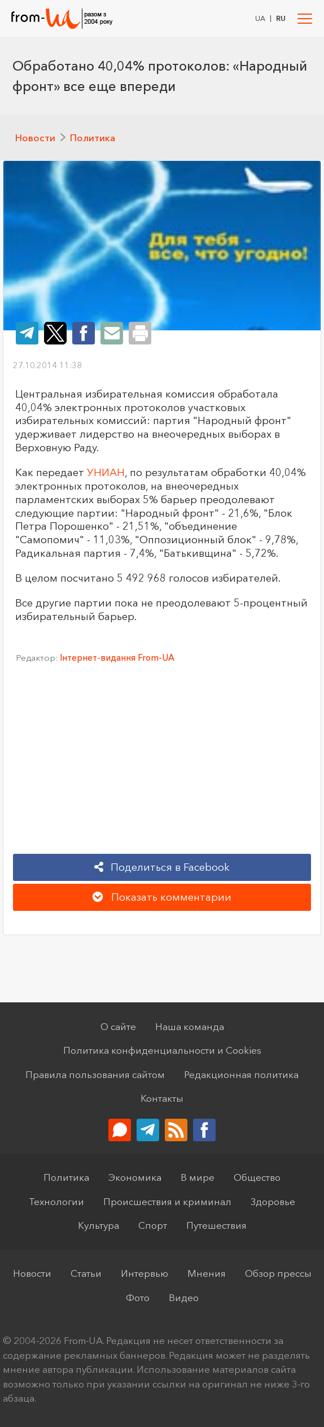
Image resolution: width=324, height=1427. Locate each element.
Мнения (206, 1273)
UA (260, 18)
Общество (257, 1177)
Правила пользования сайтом (95, 1074)
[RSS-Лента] (176, 1130)
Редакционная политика (241, 1074)
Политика (92, 137)
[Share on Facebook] (83, 333)
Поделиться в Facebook (162, 867)
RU (281, 18)
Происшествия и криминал (167, 1201)
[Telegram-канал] (148, 1130)
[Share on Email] (111, 333)
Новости (35, 137)
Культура (98, 1225)
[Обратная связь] (119, 1130)
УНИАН (106, 472)
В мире (197, 1177)
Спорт (152, 1225)
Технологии (56, 1201)
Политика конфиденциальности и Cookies (162, 1050)
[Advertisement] (162, 763)
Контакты (162, 1098)
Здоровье (273, 1201)
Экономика (134, 1177)
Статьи (86, 1273)
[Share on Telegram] (27, 333)
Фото (138, 1297)
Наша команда (189, 1026)
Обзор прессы (278, 1273)
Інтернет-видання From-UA (117, 657)
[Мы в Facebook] (204, 1130)
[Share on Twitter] (55, 333)
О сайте (118, 1026)
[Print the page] (140, 333)
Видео (184, 1297)
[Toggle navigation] (305, 18)
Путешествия (216, 1225)
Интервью (144, 1273)
